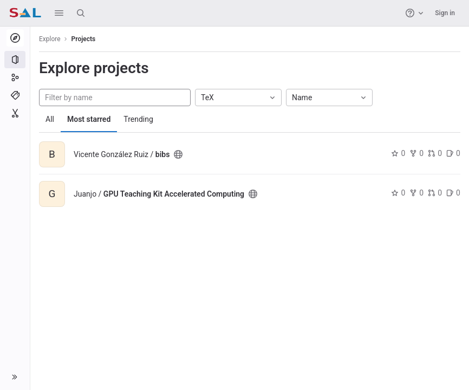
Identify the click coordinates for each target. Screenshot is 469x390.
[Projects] (14, 59)
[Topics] (14, 95)
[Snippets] (14, 113)
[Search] (80, 13)
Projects (83, 39)
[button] (59, 13)
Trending (138, 119)
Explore (50, 39)
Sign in (445, 13)
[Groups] (14, 77)
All (49, 119)
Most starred (88, 119)
